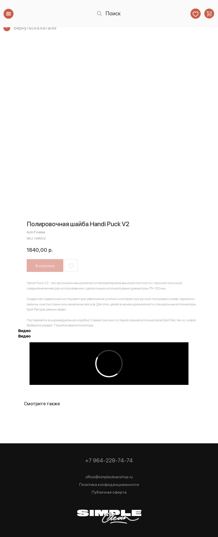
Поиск (113, 13)
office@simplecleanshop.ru (109, 477)
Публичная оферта (109, 492)
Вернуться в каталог (35, 28)
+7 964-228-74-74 (109, 460)
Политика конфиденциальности (109, 484)
